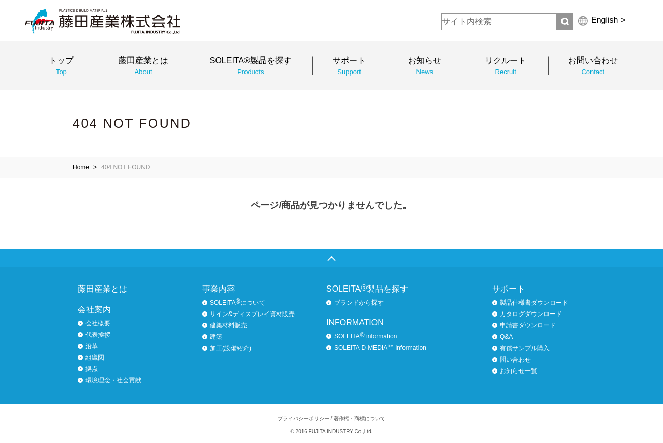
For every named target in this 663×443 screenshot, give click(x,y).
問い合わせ (515, 359)
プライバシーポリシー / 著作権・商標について (331, 418)
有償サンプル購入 (525, 348)
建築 (216, 336)
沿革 (91, 346)
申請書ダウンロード (528, 325)
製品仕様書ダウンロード (534, 302)
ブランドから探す (359, 302)
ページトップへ (331, 258)
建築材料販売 (228, 325)
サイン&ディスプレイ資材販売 (252, 314)
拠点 (91, 369)
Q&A (506, 336)
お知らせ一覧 (518, 371)
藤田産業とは (102, 288)
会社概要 (97, 323)
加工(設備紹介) (230, 348)
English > (608, 20)
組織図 (94, 357)
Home (81, 167)
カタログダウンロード (531, 314)
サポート (508, 288)
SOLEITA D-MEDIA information (380, 347)
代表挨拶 (97, 334)
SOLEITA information (365, 336)
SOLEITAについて (237, 302)
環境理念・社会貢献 (113, 380)
